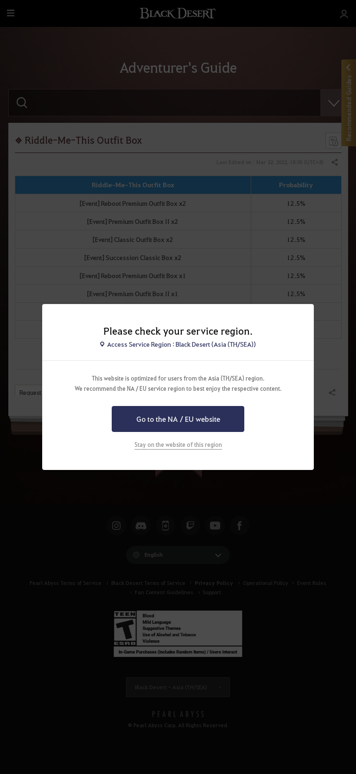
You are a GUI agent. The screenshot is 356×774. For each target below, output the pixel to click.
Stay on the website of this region (178, 444)
